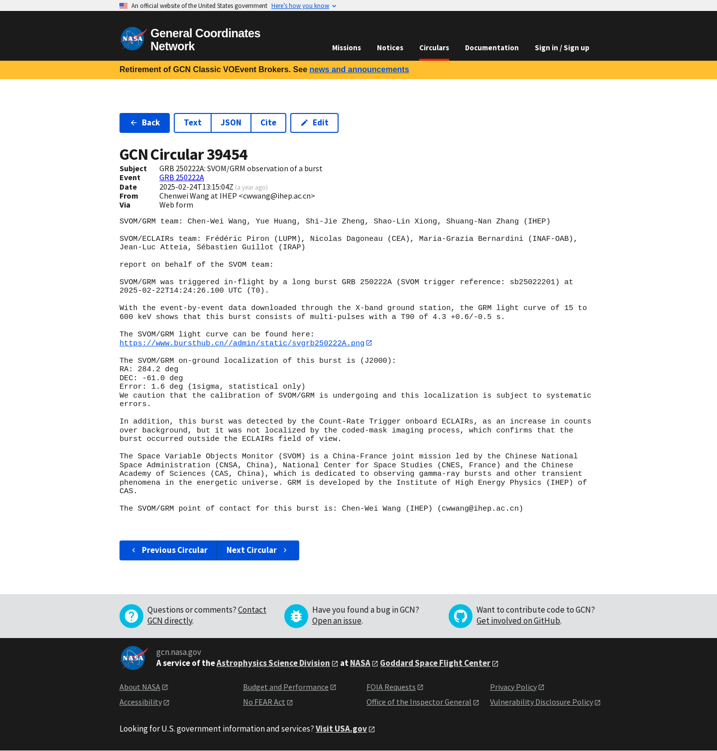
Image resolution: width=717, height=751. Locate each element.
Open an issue (336, 620)
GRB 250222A (181, 177)
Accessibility (141, 702)
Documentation (492, 47)
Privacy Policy (513, 687)
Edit (314, 122)
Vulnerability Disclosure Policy (541, 702)
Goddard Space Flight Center (435, 662)
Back (144, 122)
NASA (360, 662)
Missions (346, 47)
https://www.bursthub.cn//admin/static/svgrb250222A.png (242, 343)
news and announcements (359, 69)
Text (193, 122)
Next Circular (258, 550)
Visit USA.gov (341, 728)
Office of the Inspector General (419, 702)
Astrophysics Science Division (273, 662)
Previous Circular (168, 550)
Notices (390, 47)
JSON (231, 122)
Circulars (434, 47)
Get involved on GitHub (518, 620)
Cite (268, 122)
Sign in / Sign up (562, 47)
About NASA (140, 687)
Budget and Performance (286, 687)
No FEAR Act (264, 702)
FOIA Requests (391, 687)
